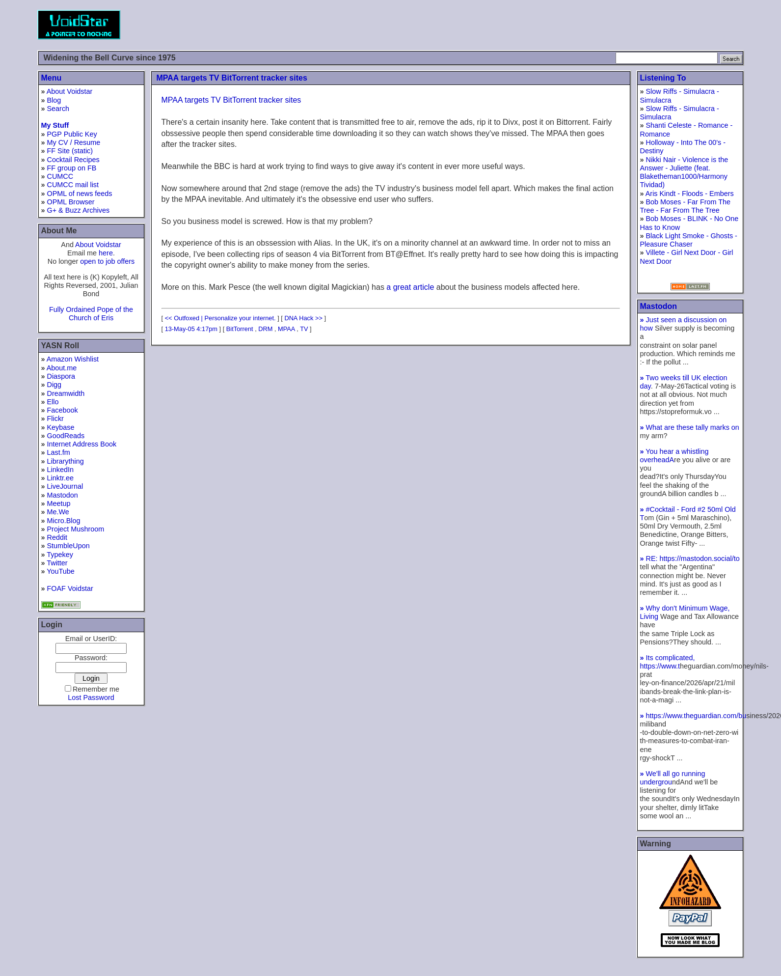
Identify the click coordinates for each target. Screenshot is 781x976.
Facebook (62, 410)
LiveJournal (65, 486)
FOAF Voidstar (70, 588)
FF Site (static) (70, 151)
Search (58, 108)
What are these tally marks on (689, 427)
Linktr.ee (60, 478)
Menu (51, 78)
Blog (54, 100)
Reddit (57, 537)
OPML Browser (71, 202)
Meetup (59, 503)
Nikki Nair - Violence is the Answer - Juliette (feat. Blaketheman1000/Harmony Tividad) (684, 172)
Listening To (663, 78)
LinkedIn (60, 470)
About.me (62, 368)
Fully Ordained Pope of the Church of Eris (91, 314)
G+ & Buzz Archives (78, 210)
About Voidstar (70, 91)
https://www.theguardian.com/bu (693, 716)
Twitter (57, 563)
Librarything (65, 461)
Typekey (60, 554)
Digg (54, 385)
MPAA (286, 329)
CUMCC (60, 176)
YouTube (61, 571)
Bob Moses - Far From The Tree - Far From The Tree (685, 206)
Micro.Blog (64, 521)
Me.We (58, 512)
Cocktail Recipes (73, 160)
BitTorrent (239, 329)
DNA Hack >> (303, 318)
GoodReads (66, 436)
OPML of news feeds (79, 193)
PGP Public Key (72, 134)
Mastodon (62, 495)
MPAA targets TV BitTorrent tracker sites (232, 78)
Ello (53, 402)
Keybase (61, 427)
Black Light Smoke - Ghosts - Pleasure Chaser (688, 240)
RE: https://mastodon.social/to (690, 558)
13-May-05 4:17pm (191, 329)
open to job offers (107, 261)
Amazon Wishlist (73, 359)
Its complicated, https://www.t (667, 662)
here (106, 253)
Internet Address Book (82, 444)
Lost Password (91, 697)
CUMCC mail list (73, 185)
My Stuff (55, 125)
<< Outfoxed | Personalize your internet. (220, 318)
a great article (410, 287)
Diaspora (61, 376)
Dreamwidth (66, 393)
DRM (265, 329)
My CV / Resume (74, 142)
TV (304, 329)
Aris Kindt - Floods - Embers (690, 193)
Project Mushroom (76, 529)
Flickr (55, 418)
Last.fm (58, 452)
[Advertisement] (565, 24)
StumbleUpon (68, 546)
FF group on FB (72, 168)
